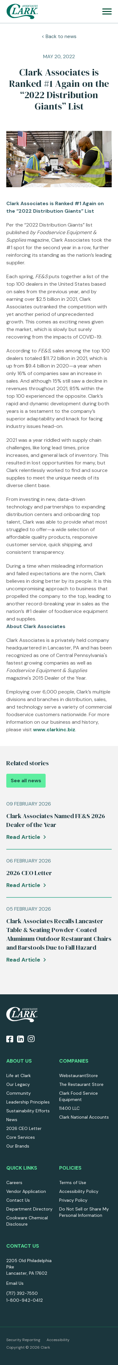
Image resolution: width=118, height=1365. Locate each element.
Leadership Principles (28, 1102)
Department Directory (29, 1209)
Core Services (20, 1137)
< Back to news (59, 36)
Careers (14, 1182)
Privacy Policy (73, 1200)
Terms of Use (72, 1182)
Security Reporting (23, 1339)
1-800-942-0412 (24, 1300)
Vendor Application (26, 1191)
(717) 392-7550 (22, 1293)
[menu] (107, 11)
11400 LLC (69, 1108)
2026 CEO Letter (24, 1128)
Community (18, 1093)
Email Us (15, 1283)
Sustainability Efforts (28, 1111)
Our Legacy (18, 1084)
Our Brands (17, 1146)
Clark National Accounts (84, 1117)
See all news (26, 780)
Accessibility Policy (78, 1191)
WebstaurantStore (78, 1075)
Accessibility (58, 1339)
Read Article (23, 837)
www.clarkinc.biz (54, 729)
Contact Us (18, 1200)
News (11, 1119)
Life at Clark (18, 1075)
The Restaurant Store (81, 1084)
